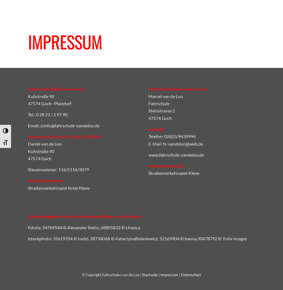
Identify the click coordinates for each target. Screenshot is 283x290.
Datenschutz (191, 275)
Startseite (150, 275)
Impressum (169, 275)
